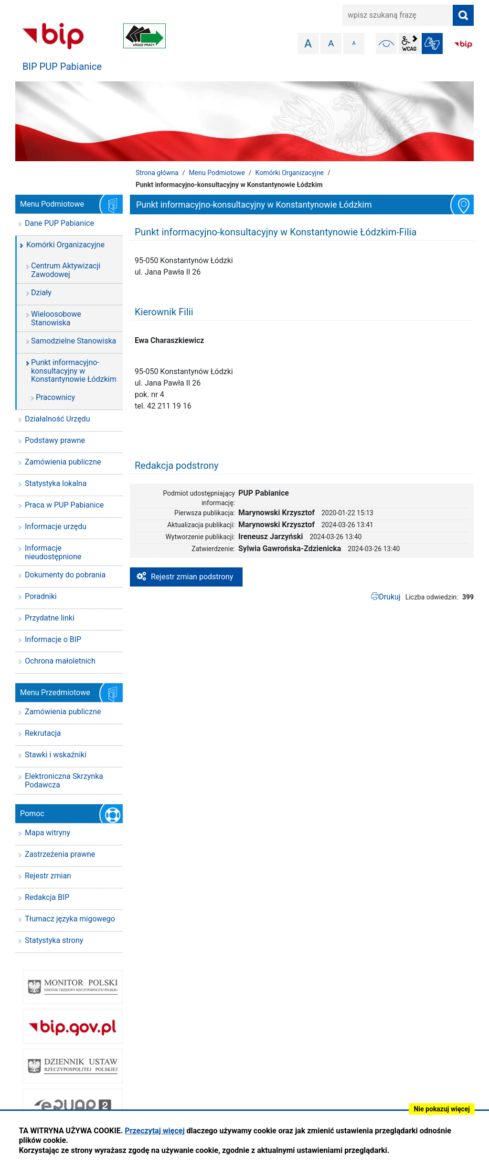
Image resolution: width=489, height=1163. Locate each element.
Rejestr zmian (48, 875)
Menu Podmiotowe (217, 173)
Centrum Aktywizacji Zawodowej (65, 270)
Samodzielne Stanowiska (73, 340)
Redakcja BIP (47, 897)
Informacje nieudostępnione (53, 552)
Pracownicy (55, 397)
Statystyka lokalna (55, 483)
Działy (41, 292)
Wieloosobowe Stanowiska (56, 318)
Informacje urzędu (55, 526)
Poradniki (41, 596)
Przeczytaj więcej (154, 1130)
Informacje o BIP (53, 639)
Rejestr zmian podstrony (192, 576)
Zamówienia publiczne (63, 461)
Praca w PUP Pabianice (64, 505)
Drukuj (390, 596)
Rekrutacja (43, 733)
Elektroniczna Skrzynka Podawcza (64, 780)
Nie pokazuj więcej (442, 1109)
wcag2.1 (409, 43)
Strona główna (157, 173)
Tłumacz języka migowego (70, 918)
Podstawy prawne (55, 440)
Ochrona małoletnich (60, 660)
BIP (463, 44)
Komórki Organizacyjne (289, 173)
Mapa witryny (47, 832)
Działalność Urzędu (57, 418)
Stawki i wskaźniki (55, 754)
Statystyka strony (54, 940)
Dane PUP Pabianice (59, 223)
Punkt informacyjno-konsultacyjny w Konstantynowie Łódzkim (74, 371)
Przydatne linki (49, 617)
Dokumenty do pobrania (65, 574)
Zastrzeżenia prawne (60, 854)
